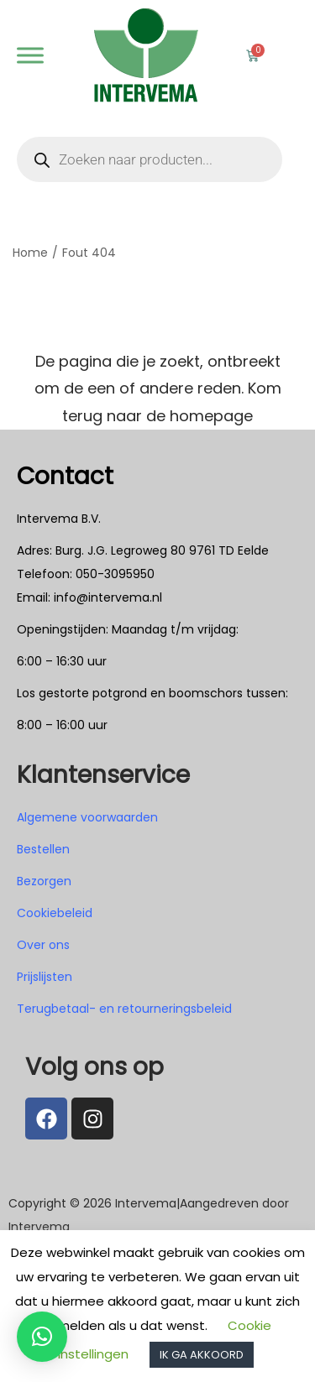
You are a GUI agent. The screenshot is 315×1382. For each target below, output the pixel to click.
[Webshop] (30, 55)
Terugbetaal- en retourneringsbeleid (124, 1008)
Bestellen (43, 849)
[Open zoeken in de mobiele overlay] (149, 159)
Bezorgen (44, 881)
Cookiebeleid (54, 913)
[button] (42, 1337)
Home (30, 252)
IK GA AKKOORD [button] (202, 1355)
